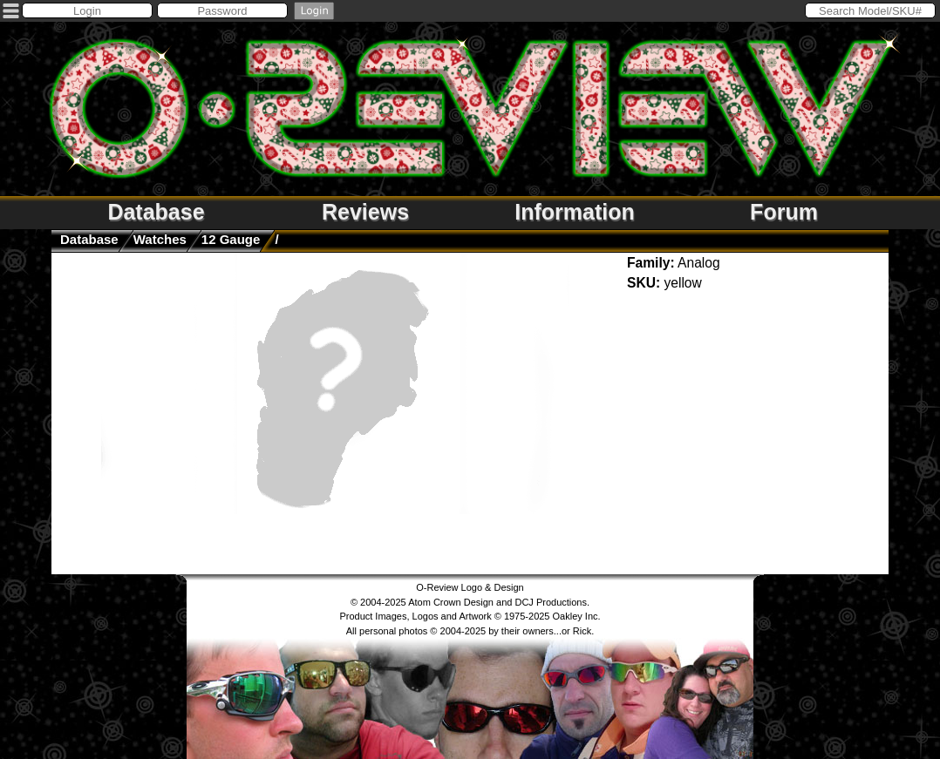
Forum (784, 212)
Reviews (365, 212)
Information (574, 212)
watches (160, 239)
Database (155, 212)
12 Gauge (231, 239)
